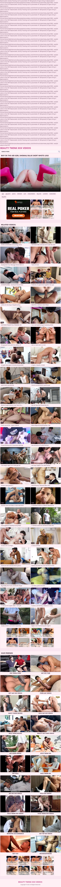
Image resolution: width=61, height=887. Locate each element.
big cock (39, 194)
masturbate (52, 194)
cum (25, 194)
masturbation (31, 194)
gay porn (8, 194)
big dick (4, 197)
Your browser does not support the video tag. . (30, 175)
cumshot (45, 194)
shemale (19, 194)
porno (13, 194)
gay (3, 194)
